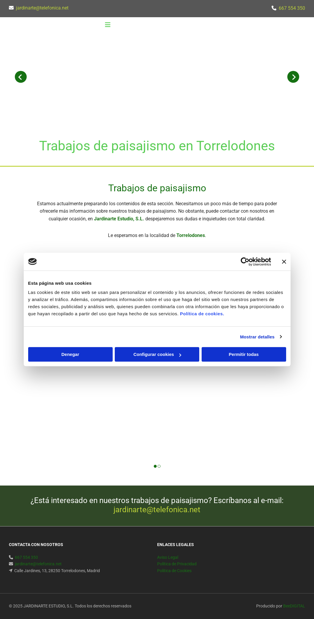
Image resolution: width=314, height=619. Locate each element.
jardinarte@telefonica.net (42, 8)
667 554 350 (292, 8)
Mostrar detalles (257, 336)
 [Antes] (21, 77)
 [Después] (293, 77)
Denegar (70, 354)
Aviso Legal (167, 557)
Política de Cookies (174, 570)
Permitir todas (244, 354)
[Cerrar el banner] (284, 262)
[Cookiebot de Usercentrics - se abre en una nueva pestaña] (245, 261)
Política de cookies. (202, 313)
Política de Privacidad (177, 563)
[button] (107, 25)
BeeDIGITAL (294, 606)
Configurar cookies (157, 354)
